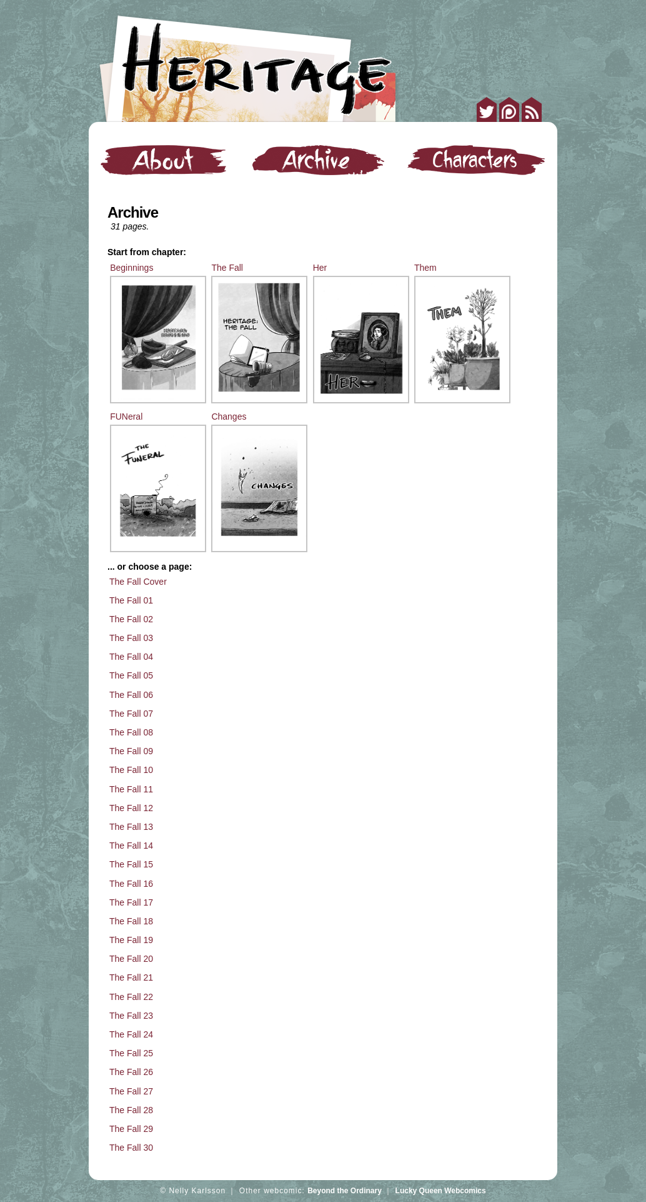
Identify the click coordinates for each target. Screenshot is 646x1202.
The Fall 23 (131, 1016)
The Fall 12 (131, 808)
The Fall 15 (131, 864)
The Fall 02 (131, 619)
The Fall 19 (131, 940)
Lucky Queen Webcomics (440, 1190)
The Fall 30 (131, 1148)
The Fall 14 (131, 846)
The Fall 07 (131, 714)
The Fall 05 (131, 675)
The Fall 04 (131, 657)
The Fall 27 (131, 1091)
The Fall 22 (131, 997)
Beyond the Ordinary (344, 1190)
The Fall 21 (131, 977)
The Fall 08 (131, 732)
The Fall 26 (131, 1072)
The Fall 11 (131, 789)
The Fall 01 (131, 600)
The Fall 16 (131, 884)
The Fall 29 (131, 1129)
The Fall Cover (138, 582)
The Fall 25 (131, 1053)
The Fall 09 (131, 751)
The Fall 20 (131, 959)
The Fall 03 (131, 638)
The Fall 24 (131, 1034)
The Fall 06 (131, 695)
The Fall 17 (131, 902)
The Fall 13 (131, 827)
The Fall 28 (131, 1110)
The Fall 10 (131, 770)
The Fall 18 (131, 921)
